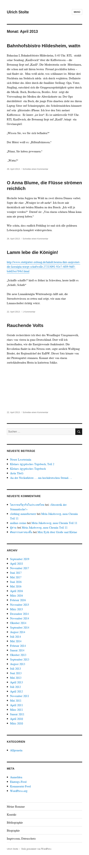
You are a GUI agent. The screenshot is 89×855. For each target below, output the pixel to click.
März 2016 (16, 595)
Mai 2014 (15, 641)
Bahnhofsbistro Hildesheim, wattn (43, 45)
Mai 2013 (15, 677)
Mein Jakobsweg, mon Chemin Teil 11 (54, 523)
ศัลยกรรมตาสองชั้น (21, 532)
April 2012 (16, 691)
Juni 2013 (16, 673)
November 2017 (19, 568)
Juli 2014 (15, 636)
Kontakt (11, 814)
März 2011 (16, 709)
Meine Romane (16, 806)
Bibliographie (15, 822)
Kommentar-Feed (20, 786)
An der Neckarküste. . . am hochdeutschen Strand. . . (41, 478)
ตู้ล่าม (13, 527)
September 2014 (19, 627)
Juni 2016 (16, 582)
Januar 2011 (17, 714)
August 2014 (17, 632)
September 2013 (19, 659)
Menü (77, 12)
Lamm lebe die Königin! (32, 252)
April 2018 (16, 563)
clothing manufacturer (23, 514)
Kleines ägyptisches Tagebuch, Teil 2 (32, 464)
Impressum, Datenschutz (21, 838)
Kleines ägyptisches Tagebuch (28, 468)
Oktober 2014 (18, 623)
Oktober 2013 (18, 655)
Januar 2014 (17, 650)
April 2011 (16, 705)
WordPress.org (18, 791)
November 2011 (19, 696)
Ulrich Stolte (18, 12)
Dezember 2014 (19, 614)
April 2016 (16, 591)
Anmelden (16, 777)
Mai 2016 (15, 586)
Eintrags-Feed (18, 781)
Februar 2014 (18, 645)
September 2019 (19, 559)
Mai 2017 (15, 577)
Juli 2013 (15, 668)
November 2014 (19, 618)
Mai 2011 (15, 700)
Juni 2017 (16, 572)
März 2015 (16, 609)
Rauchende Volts (25, 325)
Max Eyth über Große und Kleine (57, 532)
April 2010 (16, 719)
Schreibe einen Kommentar (35, 169)
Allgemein (16, 750)
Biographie (13, 830)
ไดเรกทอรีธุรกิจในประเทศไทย (27, 504)
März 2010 (16, 723)
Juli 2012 (15, 687)
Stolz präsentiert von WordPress (36, 848)
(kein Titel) (16, 473)
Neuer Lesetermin (20, 459)
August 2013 (17, 664)
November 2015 (19, 604)
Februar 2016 (18, 600)
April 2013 (16, 682)
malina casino (18, 523)
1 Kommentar (29, 311)
